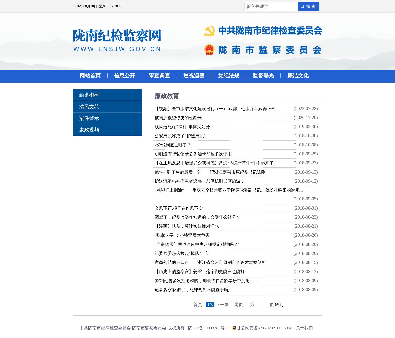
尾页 (238, 304)
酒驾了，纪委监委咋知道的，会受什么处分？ (197, 217)
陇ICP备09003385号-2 (208, 328)
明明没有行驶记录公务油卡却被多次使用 (193, 154)
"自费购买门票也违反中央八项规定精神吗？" (197, 244)
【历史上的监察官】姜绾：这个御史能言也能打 (200, 271)
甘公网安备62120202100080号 (264, 328)
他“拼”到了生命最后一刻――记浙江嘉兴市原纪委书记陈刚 (210, 172)
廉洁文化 (298, 76)
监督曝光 (263, 76)
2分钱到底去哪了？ (173, 145)
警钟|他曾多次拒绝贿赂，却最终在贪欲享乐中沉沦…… (206, 280)
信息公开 (124, 76)
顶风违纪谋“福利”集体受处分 (182, 126)
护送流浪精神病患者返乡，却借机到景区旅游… (200, 181)
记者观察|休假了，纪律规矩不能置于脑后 (194, 289)
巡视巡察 (194, 76)
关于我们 (304, 328)
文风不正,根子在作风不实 (179, 208)
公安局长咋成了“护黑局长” (180, 135)
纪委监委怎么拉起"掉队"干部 (182, 253)
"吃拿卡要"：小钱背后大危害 (182, 235)
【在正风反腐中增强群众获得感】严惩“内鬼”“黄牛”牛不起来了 (214, 163)
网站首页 (90, 76)
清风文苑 (89, 106)
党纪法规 (228, 76)
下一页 (222, 304)
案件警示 (89, 118)
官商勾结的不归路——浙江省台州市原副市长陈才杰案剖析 (210, 262)
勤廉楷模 (89, 95)
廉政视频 (89, 129)
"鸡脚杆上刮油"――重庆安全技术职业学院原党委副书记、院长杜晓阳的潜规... (229, 190)
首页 (197, 304)
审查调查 (159, 76)
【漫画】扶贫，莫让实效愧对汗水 (187, 226)
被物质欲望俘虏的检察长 (178, 117)
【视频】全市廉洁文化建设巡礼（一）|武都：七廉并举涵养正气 (215, 108)
